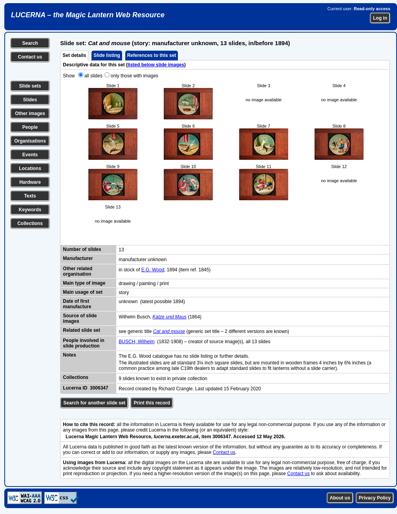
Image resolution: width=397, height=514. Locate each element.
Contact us (30, 57)
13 (121, 249)
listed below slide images (156, 65)
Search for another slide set (94, 403)
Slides (30, 99)
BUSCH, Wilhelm (136, 341)
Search (30, 43)
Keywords (30, 209)
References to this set (151, 55)
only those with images (134, 76)
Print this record (152, 403)
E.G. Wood (152, 270)
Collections (30, 223)
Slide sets (30, 86)
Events (30, 154)
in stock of (130, 270)
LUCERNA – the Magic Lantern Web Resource (88, 15)
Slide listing (106, 55)
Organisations (30, 141)
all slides (93, 76)
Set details (74, 55)
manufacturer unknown (142, 259)
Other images (30, 113)
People (30, 127)
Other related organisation (77, 271)
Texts (30, 196)
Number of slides (82, 249)
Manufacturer (78, 258)
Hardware (30, 182)
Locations (30, 168)
